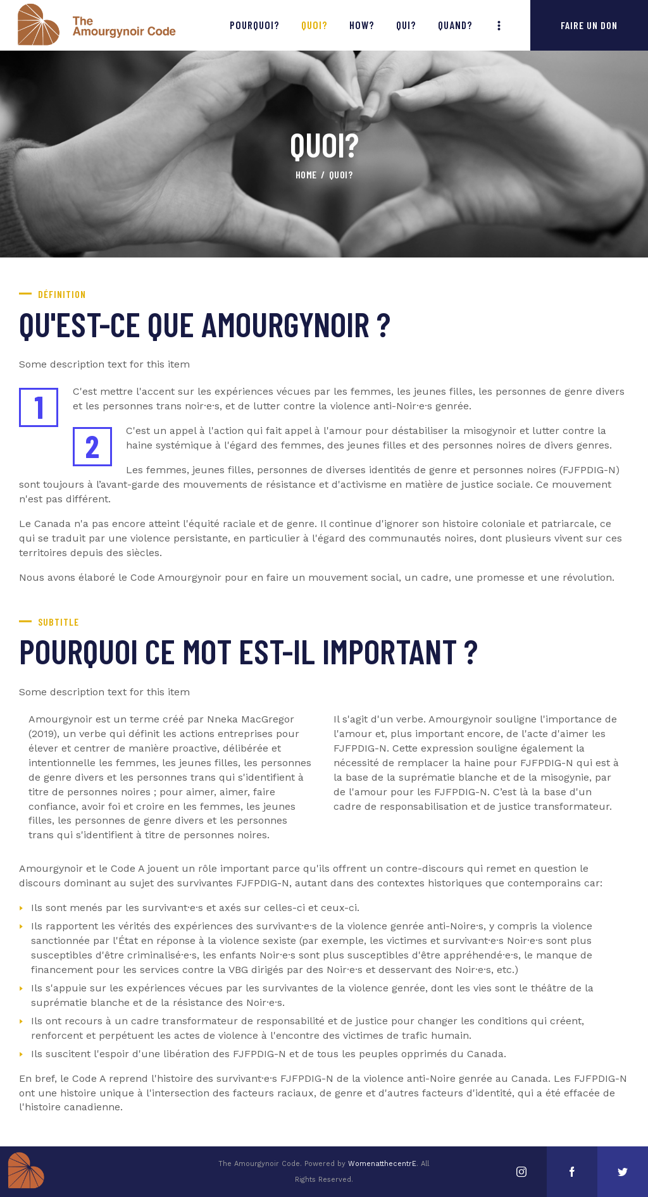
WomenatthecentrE (382, 1164)
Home (306, 174)
